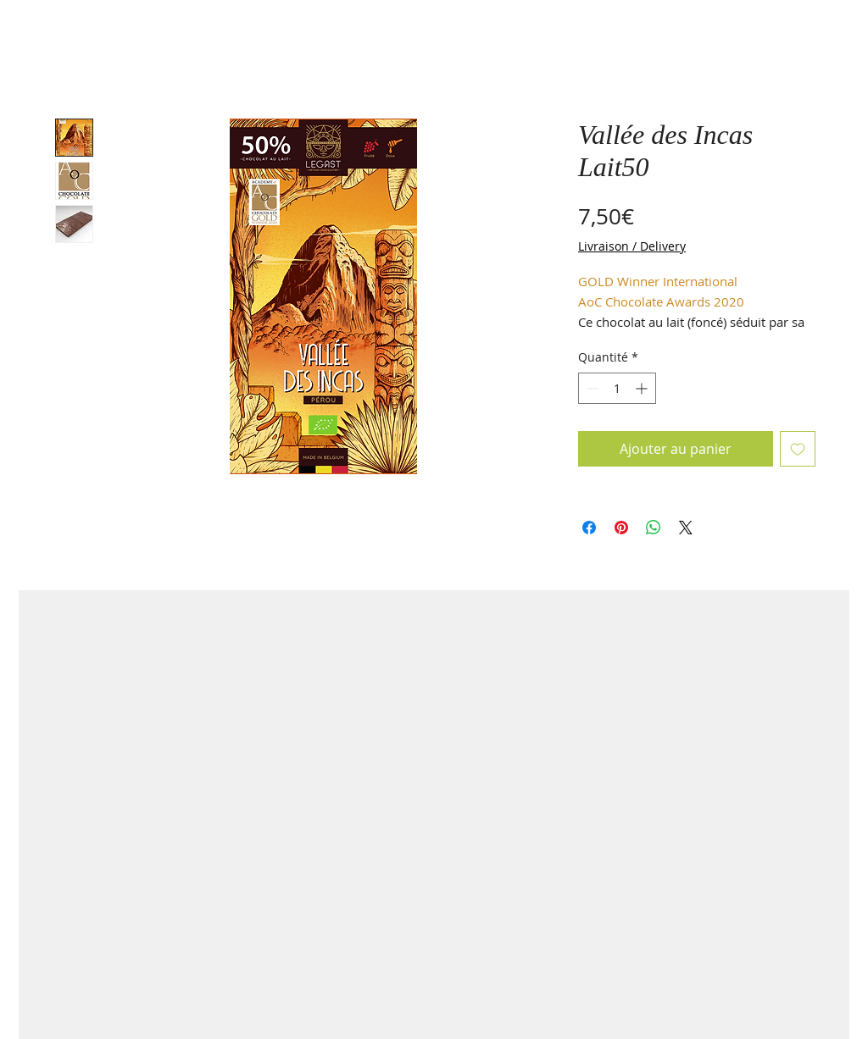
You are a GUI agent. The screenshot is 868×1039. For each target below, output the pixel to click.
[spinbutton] (617, 388)
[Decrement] (591, 388)
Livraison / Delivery (632, 246)
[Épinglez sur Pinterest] (621, 527)
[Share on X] (686, 527)
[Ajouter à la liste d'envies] (797, 449)
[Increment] (643, 388)
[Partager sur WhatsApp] (653, 527)
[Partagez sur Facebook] (589, 527)
